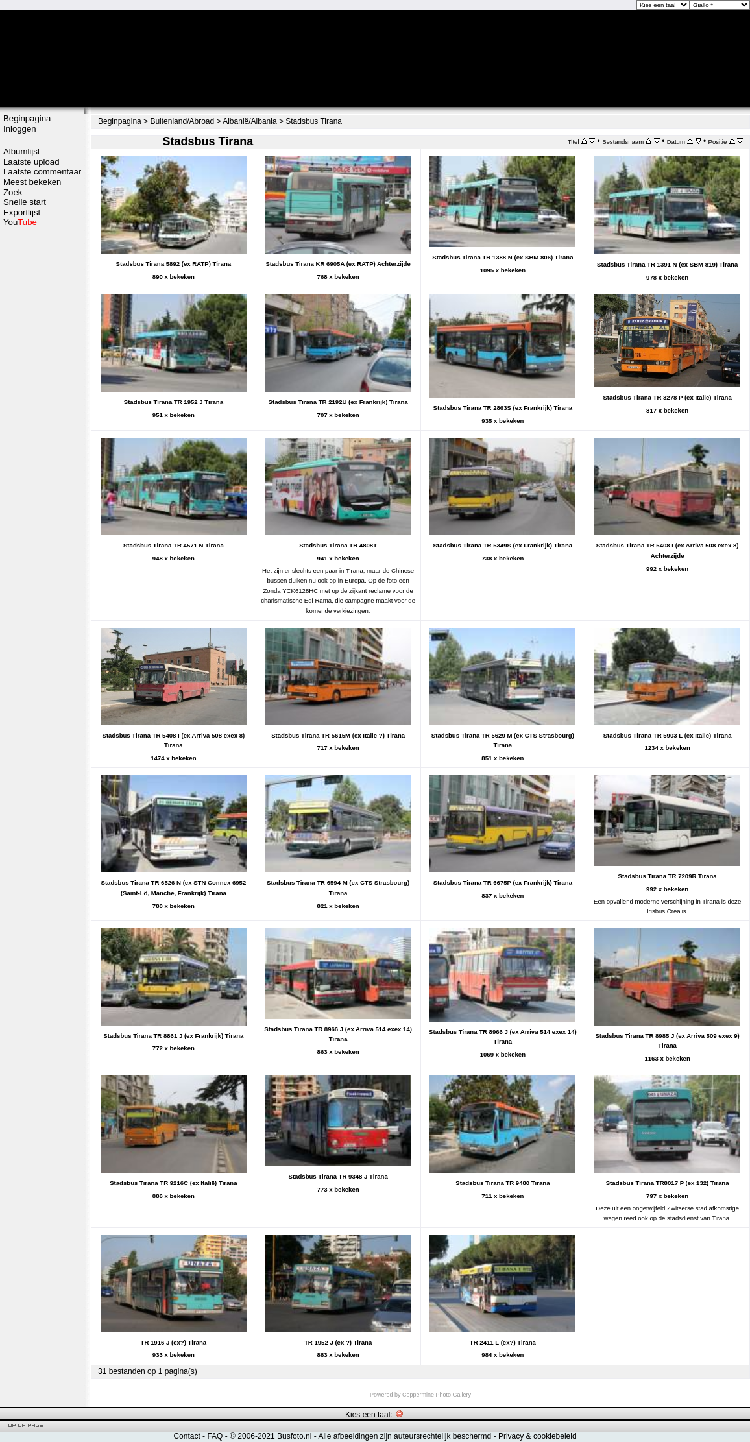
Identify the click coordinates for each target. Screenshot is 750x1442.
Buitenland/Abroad (182, 121)
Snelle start (24, 202)
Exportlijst (21, 212)
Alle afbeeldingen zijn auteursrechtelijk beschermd (404, 1436)
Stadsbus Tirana (313, 121)
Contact (186, 1436)
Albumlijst (21, 151)
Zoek (12, 192)
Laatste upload (31, 162)
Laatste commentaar (42, 171)
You (20, 222)
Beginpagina (27, 118)
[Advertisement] (42, 432)
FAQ (215, 1436)
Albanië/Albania (249, 121)
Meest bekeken (32, 182)
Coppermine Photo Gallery (436, 1394)
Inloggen (19, 129)
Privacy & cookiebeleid (537, 1436)
